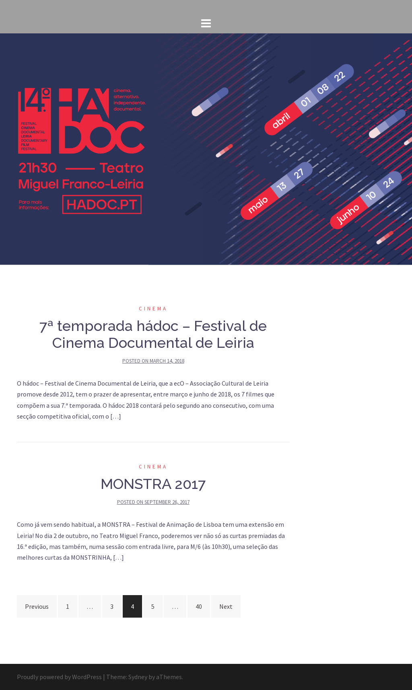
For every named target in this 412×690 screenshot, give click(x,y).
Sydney (137, 677)
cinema (153, 308)
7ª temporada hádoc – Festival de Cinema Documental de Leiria (153, 334)
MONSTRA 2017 (153, 483)
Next (226, 606)
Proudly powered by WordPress (59, 677)
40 (199, 606)
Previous (37, 606)
